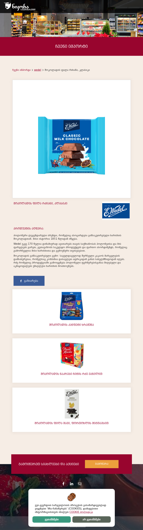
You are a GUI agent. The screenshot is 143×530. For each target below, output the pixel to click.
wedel (37, 70)
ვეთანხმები (52, 519)
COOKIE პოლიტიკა (81, 512)
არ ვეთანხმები (91, 519)
